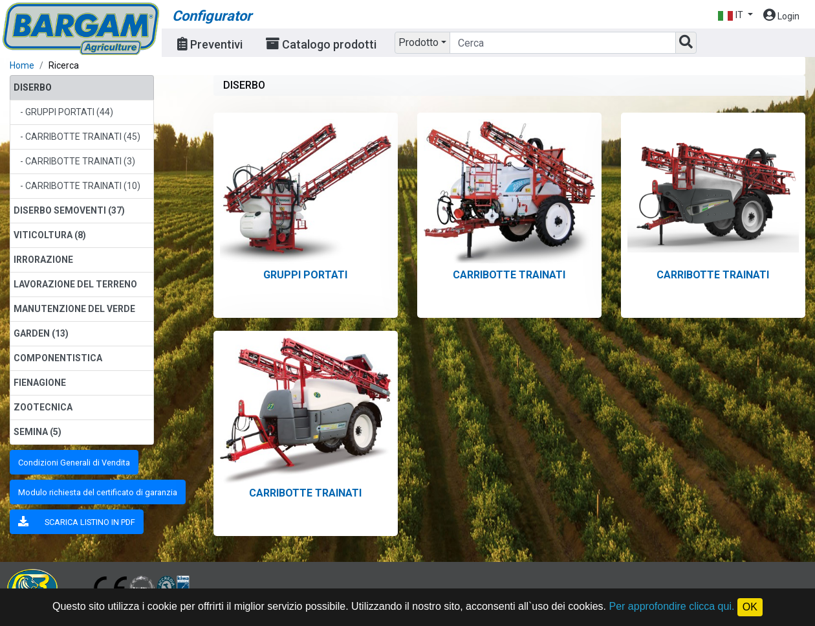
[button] (735, 15)
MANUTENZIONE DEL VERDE (74, 309)
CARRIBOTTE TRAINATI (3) (80, 161)
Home (22, 65)
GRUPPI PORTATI (305, 275)
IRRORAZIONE (43, 259)
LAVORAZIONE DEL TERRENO (75, 284)
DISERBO (33, 87)
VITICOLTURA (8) (50, 235)
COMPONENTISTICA (58, 358)
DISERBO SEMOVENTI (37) (69, 210)
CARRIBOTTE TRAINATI (509, 275)
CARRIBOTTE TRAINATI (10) (82, 186)
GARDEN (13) (41, 333)
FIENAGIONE (40, 382)
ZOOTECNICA (43, 407)
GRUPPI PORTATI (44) (69, 112)
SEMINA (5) (37, 432)
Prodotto (418, 42)
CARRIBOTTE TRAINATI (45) (82, 136)
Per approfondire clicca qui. (672, 606)
